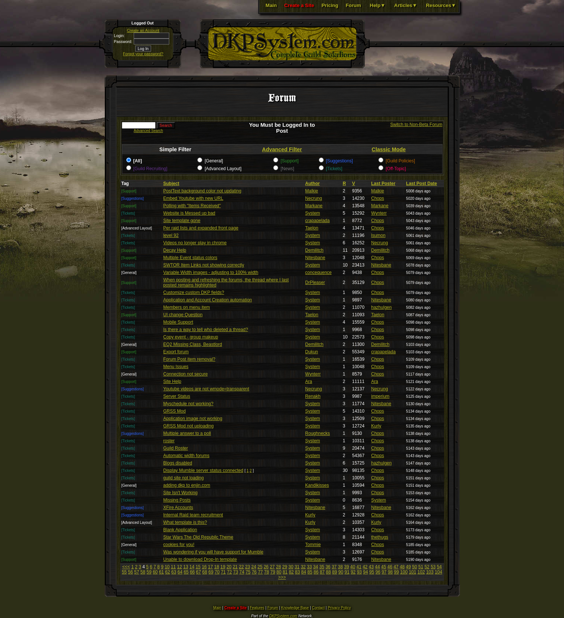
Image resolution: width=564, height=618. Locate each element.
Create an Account (143, 30)
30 (290, 566)
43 (371, 566)
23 (247, 566)
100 (404, 572)
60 (155, 572)
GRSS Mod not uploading (188, 426)
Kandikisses (317, 485)
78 (266, 572)
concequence (318, 272)
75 (248, 572)
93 (359, 572)
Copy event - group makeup (190, 337)
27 (272, 566)
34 (315, 566)
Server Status (176, 396)
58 (142, 572)
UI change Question (183, 314)
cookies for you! (178, 544)
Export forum (176, 351)
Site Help (172, 381)
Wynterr (379, 213)
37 (334, 566)
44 (377, 566)
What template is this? (185, 522)
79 (272, 572)
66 (192, 572)
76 (254, 572)
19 (222, 566)
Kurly (376, 426)
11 (173, 566)
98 (390, 572)
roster (169, 440)
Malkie (311, 191)
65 (186, 572)
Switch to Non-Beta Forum (416, 124)
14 (191, 566)
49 (408, 566)
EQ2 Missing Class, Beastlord (192, 344)
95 (371, 572)
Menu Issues (175, 366)
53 (433, 566)
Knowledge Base (295, 608)
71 (223, 572)
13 (185, 566)
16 (204, 566)
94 (365, 572)
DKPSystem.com (283, 616)
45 (383, 566)
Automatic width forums (186, 455)
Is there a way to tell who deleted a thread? (205, 329)
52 (426, 566)
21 (235, 566)
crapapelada (317, 220)
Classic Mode (389, 149)
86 (316, 572)
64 (179, 572)
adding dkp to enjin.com (186, 485)
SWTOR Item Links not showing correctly (203, 265)
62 (167, 572)
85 (309, 572)
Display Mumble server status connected (203, 470)
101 (412, 572)
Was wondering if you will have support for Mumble (213, 552)
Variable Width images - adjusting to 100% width (210, 272)
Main (271, 5)
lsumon (378, 235)
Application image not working (192, 418)
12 (179, 566)
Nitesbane (315, 257)
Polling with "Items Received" (192, 205)
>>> (282, 577)
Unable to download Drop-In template (200, 559)
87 (322, 572)
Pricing (329, 5)
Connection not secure (185, 374)
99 (396, 572)
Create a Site (299, 5)
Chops (377, 198)
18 (216, 566)
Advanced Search (148, 131)
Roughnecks (317, 433)
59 (149, 572)
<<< (126, 566)
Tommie (313, 544)
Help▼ (378, 5)
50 (414, 566)
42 (365, 566)
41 (358, 566)
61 (161, 572)
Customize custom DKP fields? (193, 292)
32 (303, 566)
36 (328, 566)
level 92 (170, 235)
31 (296, 566)
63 (173, 572)
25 (259, 566)
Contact (318, 608)
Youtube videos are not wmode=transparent (206, 388)
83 (297, 572)
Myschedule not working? (188, 403)
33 (309, 566)
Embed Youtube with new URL (193, 198)
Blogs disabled (177, 463)
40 (352, 566)
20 (229, 566)
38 (340, 566)
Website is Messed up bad (189, 213)
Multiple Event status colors (190, 257)
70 (216, 572)
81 (285, 572)
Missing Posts (177, 500)
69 (210, 572)
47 (396, 566)
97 (383, 572)
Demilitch (314, 250)
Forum (353, 5)
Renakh (312, 396)
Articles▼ (405, 5)
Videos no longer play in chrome (195, 242)
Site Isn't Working (180, 492)
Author (312, 183)
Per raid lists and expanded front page (200, 228)
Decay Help (174, 250)
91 (346, 572)
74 (241, 572)
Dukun (311, 351)
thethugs (379, 537)
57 (136, 572)
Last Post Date (421, 183)
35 (321, 566)
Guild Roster (175, 448)
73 (235, 572)
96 (378, 572)
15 (198, 566)
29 (284, 566)
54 (439, 566)
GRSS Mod (174, 411)
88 (328, 572)
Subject (171, 183)
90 (340, 572)
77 (260, 572)
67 (198, 572)
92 (353, 572)
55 (124, 572)
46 (389, 566)
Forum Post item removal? (189, 359)
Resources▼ (441, 5)
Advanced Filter (282, 149)
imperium (380, 396)
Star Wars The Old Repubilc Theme (198, 537)
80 (278, 572)
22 (241, 566)
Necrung (313, 198)
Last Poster (383, 183)
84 (303, 572)
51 (420, 566)
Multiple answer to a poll (187, 433)
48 (402, 566)
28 (278, 566)
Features (257, 608)
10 (167, 566)
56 (130, 572)
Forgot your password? (143, 54)
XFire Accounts (178, 507)
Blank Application (180, 529)
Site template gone (181, 220)
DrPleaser (315, 282)
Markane (314, 205)
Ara (308, 381)
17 (210, 566)
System (312, 213)
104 (438, 572)
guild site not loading (183, 477)
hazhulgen (381, 307)
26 (266, 566)
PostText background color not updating (202, 191)
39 (346, 566)
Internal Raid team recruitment (193, 515)
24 (253, 566)
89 (334, 572)
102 (421, 572)
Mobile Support (178, 322)
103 (430, 572)
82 (291, 572)
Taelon (311, 228)
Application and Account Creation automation (207, 300)
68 (204, 572)
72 (229, 572)
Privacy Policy (339, 608)
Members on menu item (186, 307)
